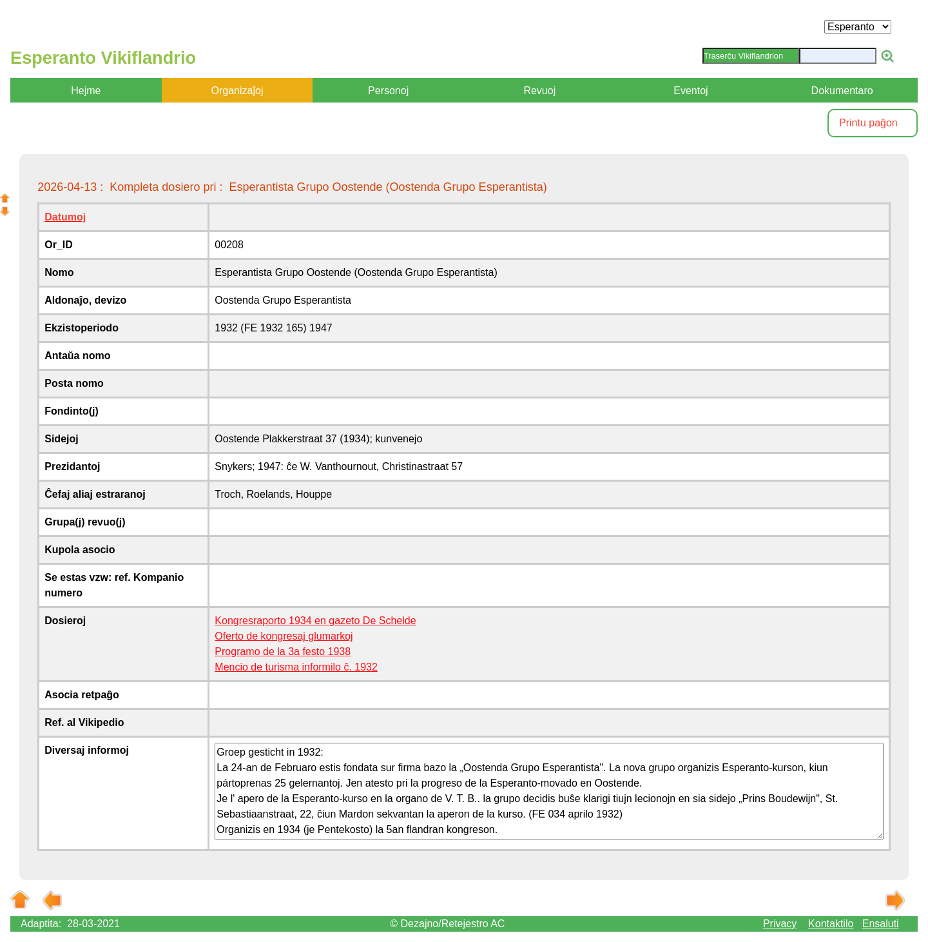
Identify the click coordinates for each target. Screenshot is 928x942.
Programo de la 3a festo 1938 (283, 651)
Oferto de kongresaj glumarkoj (284, 636)
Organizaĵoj (237, 90)
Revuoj (539, 90)
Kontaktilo (830, 923)
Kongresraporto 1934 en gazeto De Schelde (315, 620)
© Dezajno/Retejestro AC (447, 923)
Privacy (780, 923)
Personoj (388, 90)
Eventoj (690, 90)
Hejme (86, 90)
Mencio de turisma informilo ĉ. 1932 (296, 667)
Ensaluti (880, 923)
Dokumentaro (842, 90)
